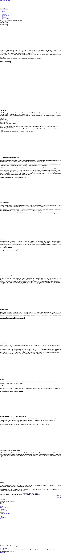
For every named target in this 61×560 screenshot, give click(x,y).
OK (15, 551)
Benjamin (5, 20)
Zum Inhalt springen (5, 0)
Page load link (3, 548)
